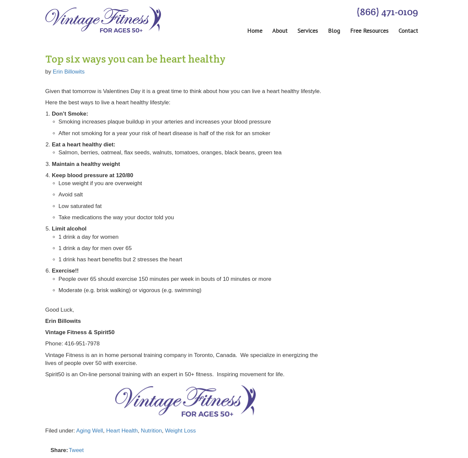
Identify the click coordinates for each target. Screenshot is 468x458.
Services (307, 30)
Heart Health (121, 431)
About (279, 30)
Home (254, 30)
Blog (334, 30)
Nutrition (151, 431)
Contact (408, 30)
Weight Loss (180, 431)
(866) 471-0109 (387, 11)
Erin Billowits (68, 72)
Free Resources (369, 30)
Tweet (76, 450)
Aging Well (89, 431)
